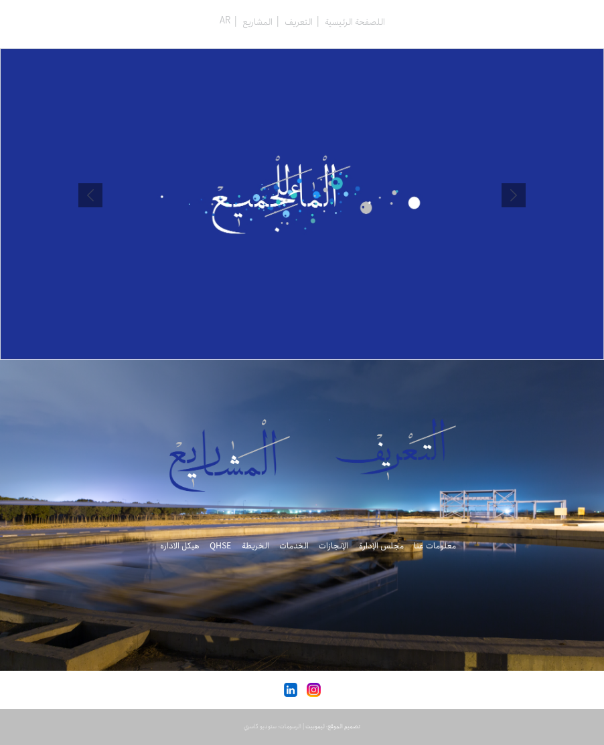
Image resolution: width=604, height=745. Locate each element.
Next (90, 195)
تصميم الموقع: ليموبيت (332, 727)
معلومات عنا (435, 546)
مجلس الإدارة (381, 546)
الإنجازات (333, 546)
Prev (514, 195)
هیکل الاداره (180, 546)
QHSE (220, 546)
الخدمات (294, 546)
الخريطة (255, 546)
